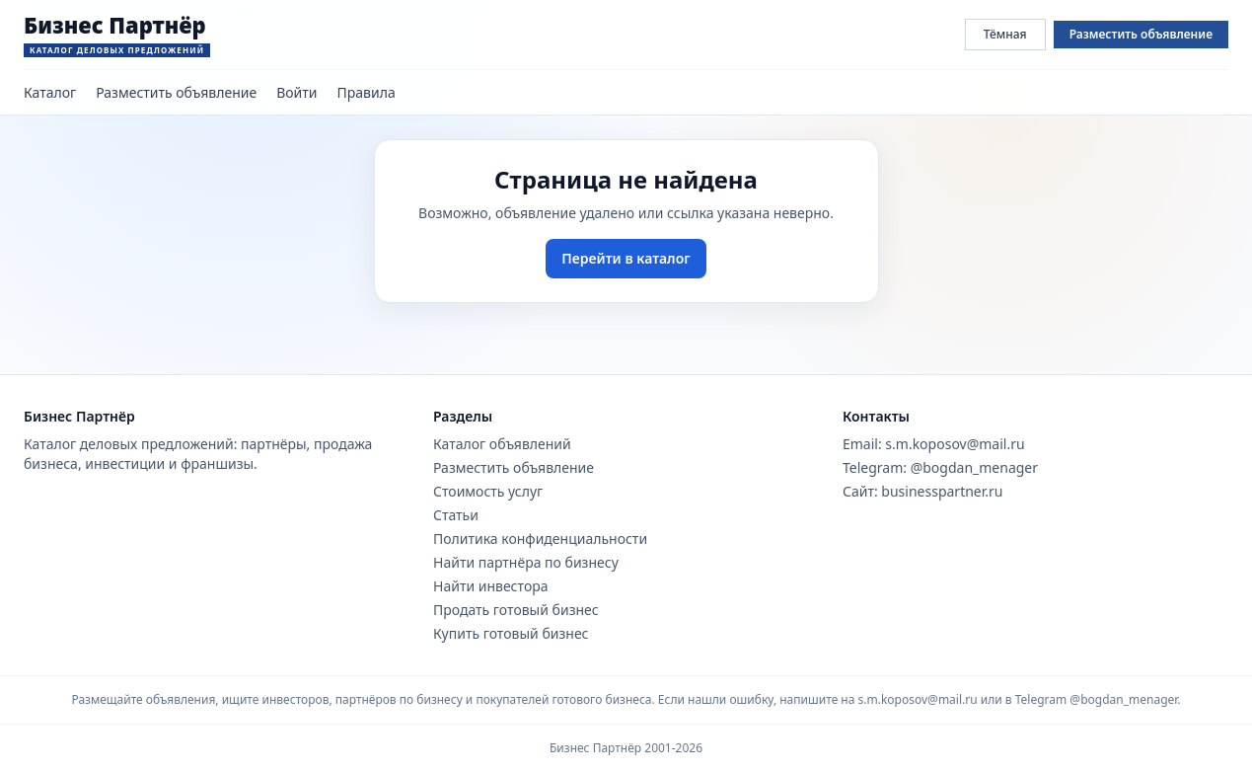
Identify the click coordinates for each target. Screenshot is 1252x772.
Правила (366, 92)
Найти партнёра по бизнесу (526, 562)
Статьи (456, 514)
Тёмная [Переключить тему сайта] (1005, 34)
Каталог (50, 92)
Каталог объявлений (502, 443)
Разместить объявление (1141, 34)
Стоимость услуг (488, 491)
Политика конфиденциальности (540, 538)
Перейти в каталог (625, 258)
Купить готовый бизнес (511, 633)
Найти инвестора (491, 586)
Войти (296, 92)
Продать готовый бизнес (516, 609)
